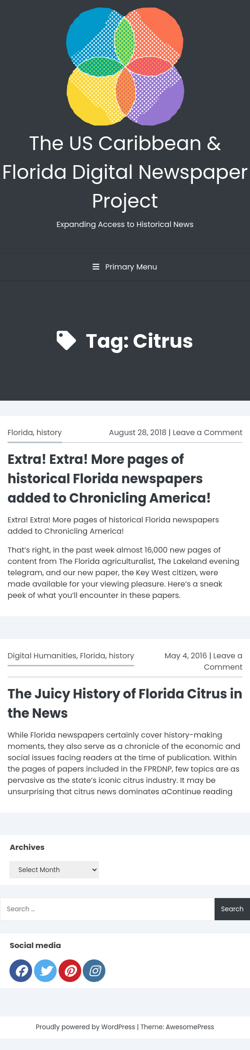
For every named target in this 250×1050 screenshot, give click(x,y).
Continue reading (199, 791)
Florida (20, 432)
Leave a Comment (207, 432)
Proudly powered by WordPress (86, 1027)
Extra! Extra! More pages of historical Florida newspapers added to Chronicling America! (109, 478)
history (49, 432)
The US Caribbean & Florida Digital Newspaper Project (125, 172)
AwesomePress (190, 1027)
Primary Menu (125, 266)
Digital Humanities (42, 655)
